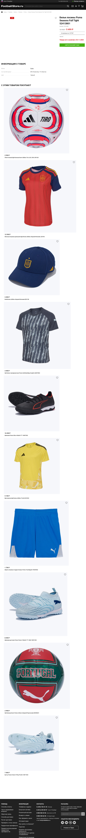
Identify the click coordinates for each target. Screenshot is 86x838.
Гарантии (22, 827)
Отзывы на (71, 827)
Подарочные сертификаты (9, 825)
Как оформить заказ (25, 818)
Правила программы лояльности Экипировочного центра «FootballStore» (26, 832)
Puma (32, 68)
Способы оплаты (6, 807)
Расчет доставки (6, 820)
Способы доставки (7, 817)
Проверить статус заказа (9, 823)
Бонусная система (24, 809)
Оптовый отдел (23, 821)
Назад (3, 12)
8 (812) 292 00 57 (42, 810)
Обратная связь (6, 814)
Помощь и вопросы (79, 1)
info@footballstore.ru (45, 820)
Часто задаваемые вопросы (7, 810)
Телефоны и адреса (25, 807)
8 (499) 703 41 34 (42, 807)
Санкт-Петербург (6, 1)
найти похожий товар (72, 45)
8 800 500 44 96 (63, 1)
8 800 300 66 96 (41, 816)
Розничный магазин (25, 812)
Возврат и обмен (24, 815)
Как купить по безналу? (26, 824)
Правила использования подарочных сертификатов (9, 830)
